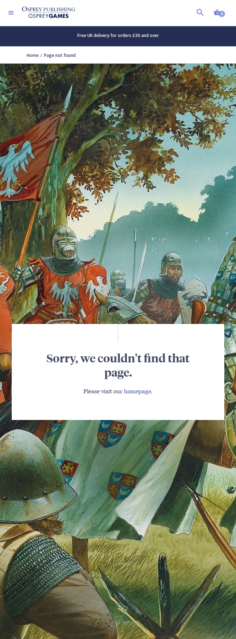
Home (33, 55)
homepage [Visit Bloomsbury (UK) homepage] (137, 391)
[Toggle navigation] (11, 13)
